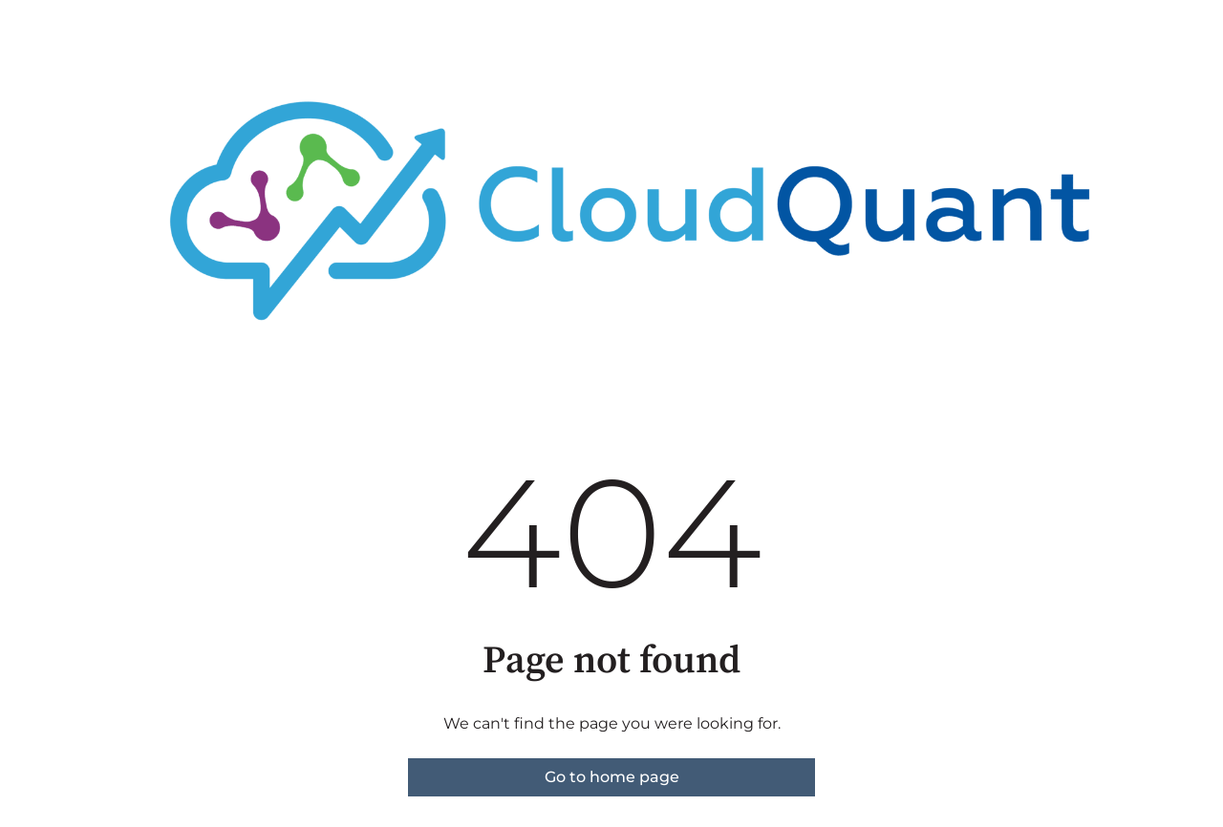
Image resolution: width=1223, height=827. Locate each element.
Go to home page (612, 777)
